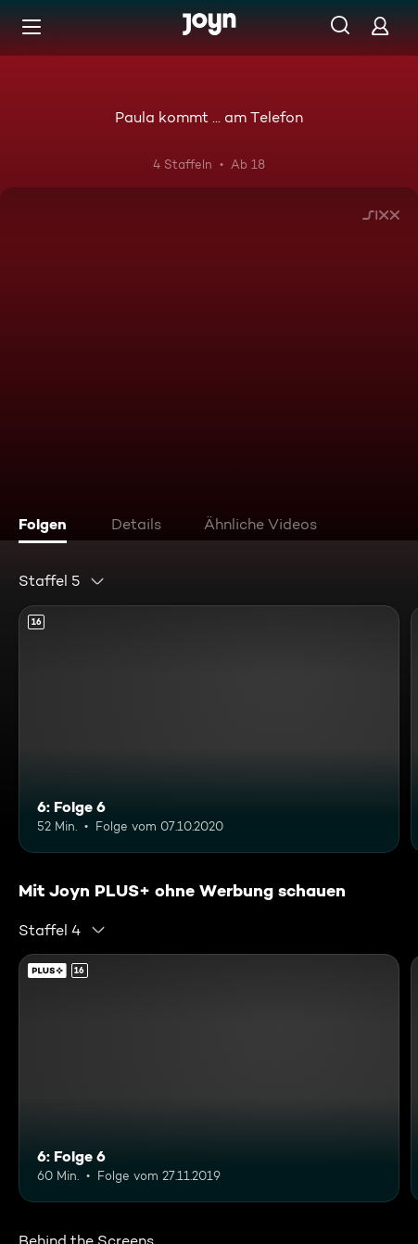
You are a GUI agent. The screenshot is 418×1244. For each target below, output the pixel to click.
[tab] (47, 526)
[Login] (380, 25)
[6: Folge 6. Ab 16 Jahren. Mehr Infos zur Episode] (209, 729)
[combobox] (62, 581)
